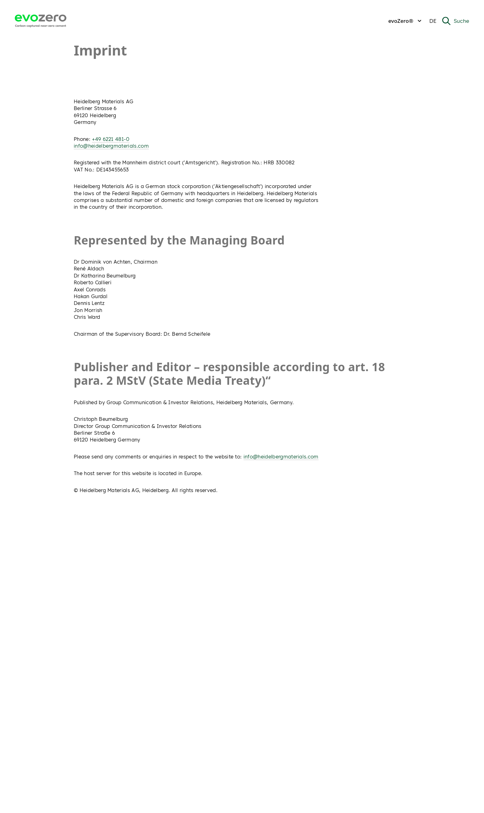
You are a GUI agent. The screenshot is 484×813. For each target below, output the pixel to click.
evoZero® (405, 21)
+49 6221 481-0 (110, 139)
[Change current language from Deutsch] (432, 21)
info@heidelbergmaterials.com (111, 146)
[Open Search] (455, 21)
